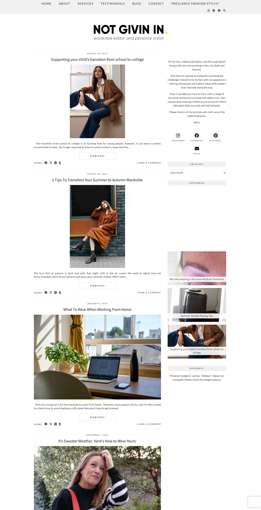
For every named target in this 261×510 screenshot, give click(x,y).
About (64, 3)
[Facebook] (219, 10)
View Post (97, 156)
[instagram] (178, 137)
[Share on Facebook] (46, 162)
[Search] (224, 10)
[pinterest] (215, 137)
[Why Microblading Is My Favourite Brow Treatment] (197, 268)
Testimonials (113, 3)
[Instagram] (209, 10)
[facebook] (197, 137)
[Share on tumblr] (60, 162)
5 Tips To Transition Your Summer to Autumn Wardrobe (97, 179)
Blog (136, 3)
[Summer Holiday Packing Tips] (197, 305)
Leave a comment (149, 163)
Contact (156, 3)
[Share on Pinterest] (56, 162)
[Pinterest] (214, 10)
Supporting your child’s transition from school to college (97, 59)
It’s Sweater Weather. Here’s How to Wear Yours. (97, 440)
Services (85, 3)
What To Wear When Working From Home (97, 309)
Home (47, 3)
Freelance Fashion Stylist (195, 3)
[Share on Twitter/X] (51, 162)
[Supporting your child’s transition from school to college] (197, 342)
